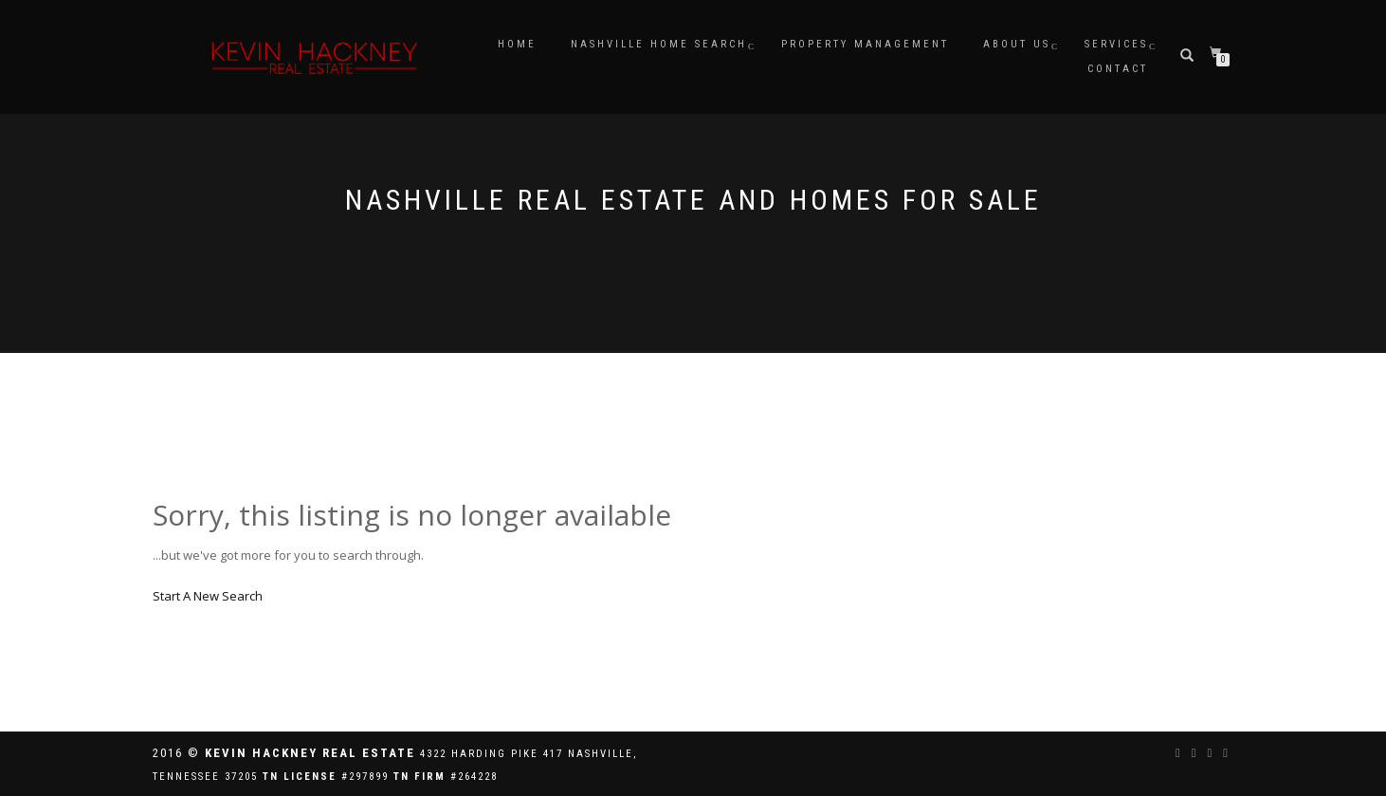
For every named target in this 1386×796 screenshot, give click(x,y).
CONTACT (1117, 69)
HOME (517, 44)
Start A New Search (208, 595)
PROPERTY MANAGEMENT (865, 44)
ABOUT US (1016, 44)
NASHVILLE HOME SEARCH (659, 44)
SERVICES (1116, 44)
